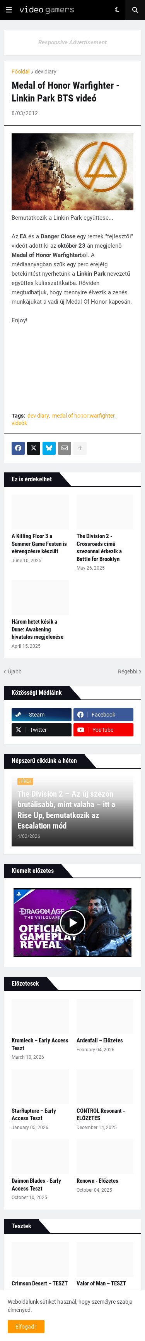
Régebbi (127, 671)
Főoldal (20, 71)
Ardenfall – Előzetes (100, 1040)
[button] (9, 10)
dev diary (45, 71)
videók (19, 423)
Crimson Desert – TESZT (40, 1283)
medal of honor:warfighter (83, 415)
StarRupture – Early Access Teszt (34, 1114)
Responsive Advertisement (72, 42)
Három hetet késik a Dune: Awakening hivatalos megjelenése (37, 629)
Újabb (15, 671)
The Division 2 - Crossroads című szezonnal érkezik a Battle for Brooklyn (99, 548)
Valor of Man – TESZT (101, 1283)
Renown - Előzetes (97, 1180)
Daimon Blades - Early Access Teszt (36, 1184)
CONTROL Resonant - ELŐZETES (101, 1114)
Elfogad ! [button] (26, 1327)
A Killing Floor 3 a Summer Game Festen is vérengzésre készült (39, 544)
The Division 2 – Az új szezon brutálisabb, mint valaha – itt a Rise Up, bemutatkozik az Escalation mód (66, 809)
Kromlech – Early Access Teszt (40, 1044)
